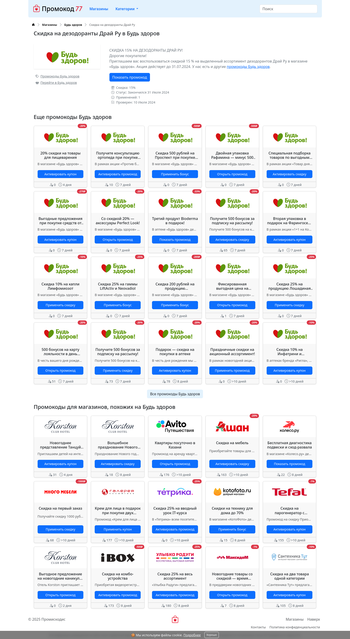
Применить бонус (175, 174)
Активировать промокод (117, 174)
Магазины (98, 8)
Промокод (57, 8)
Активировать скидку (289, 174)
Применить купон (118, 529)
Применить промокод (232, 370)
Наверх (313, 619)
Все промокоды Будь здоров (175, 393)
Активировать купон (60, 174)
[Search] (288, 9)
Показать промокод (129, 77)
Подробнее (192, 635)
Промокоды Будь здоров (58, 76)
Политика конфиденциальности (294, 627)
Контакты (258, 627)
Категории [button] (126, 8)
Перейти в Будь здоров (56, 82)
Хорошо (211, 635)
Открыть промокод (232, 174)
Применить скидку (60, 305)
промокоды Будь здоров (248, 66)
